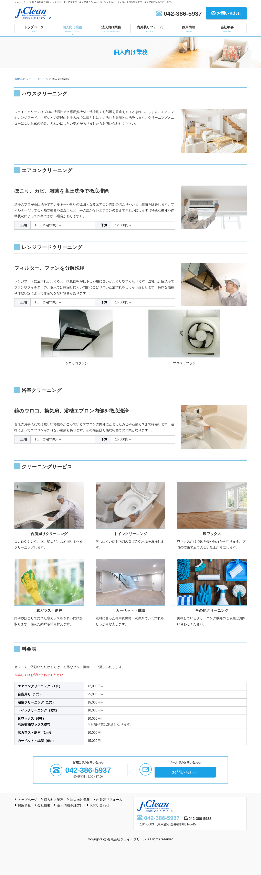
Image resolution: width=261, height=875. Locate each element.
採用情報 (188, 29)
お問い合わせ (226, 13)
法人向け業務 (111, 29)
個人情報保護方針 (70, 805)
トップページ (33, 29)
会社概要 (227, 29)
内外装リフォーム (149, 29)
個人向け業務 (72, 29)
